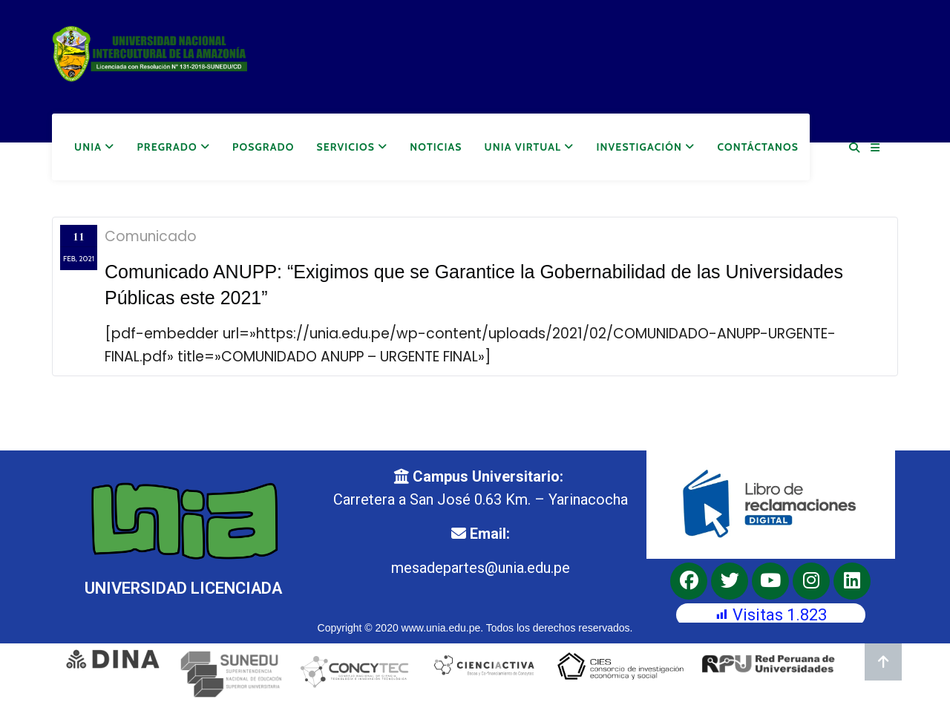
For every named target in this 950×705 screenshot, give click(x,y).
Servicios (351, 147)
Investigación (646, 147)
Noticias (436, 147)
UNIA (94, 147)
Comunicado (151, 236)
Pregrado (173, 147)
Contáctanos (758, 147)
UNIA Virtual (529, 147)
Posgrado (263, 147)
